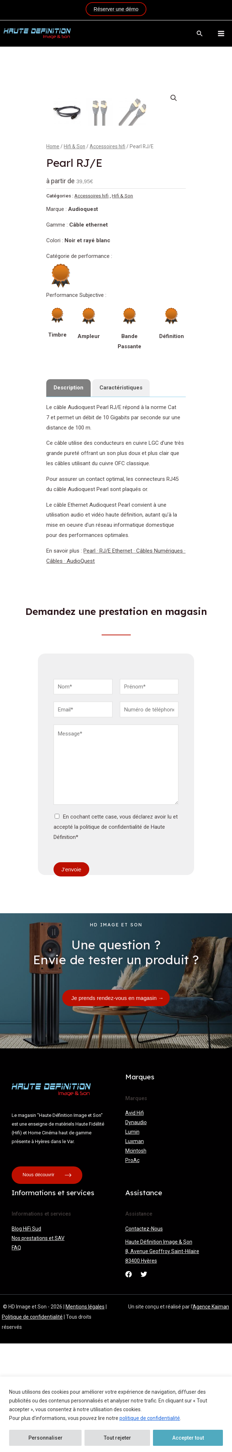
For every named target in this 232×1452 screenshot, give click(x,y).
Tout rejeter (117, 1438)
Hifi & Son (74, 255)
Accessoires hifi (107, 255)
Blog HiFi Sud (26, 1337)
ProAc (132, 1269)
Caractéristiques (120, 496)
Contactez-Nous (144, 1337)
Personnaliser (45, 1438)
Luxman (134, 1250)
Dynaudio (136, 1231)
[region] (116, 1414)
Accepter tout (188, 1438)
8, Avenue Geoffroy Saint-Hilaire (162, 1360)
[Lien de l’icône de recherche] (200, 33)
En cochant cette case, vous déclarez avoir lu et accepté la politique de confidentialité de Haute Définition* (116, 935)
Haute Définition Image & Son (158, 1350)
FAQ (16, 1356)
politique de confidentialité (149, 1418)
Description (68, 496)
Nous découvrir (47, 1283)
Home (52, 255)
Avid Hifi (134, 1221)
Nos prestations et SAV (38, 1347)
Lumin (132, 1240)
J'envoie (72, 978)
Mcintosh (135, 1259)
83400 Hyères (141, 1369)
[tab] (68, 496)
